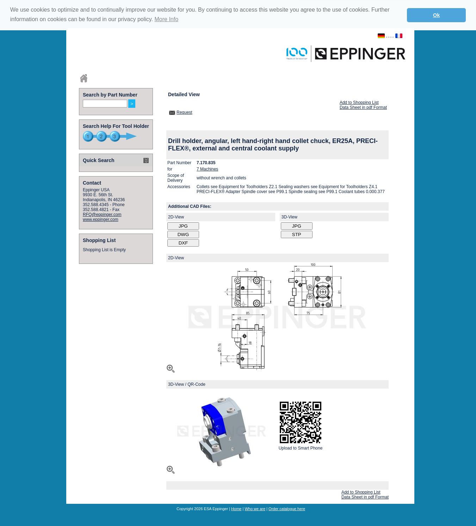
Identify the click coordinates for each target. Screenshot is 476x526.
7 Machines (207, 169)
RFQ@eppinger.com (102, 214)
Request (184, 112)
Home (236, 509)
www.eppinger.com (100, 219)
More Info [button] (167, 19)
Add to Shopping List (359, 102)
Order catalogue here (286, 509)
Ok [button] (436, 15)
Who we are (255, 509)
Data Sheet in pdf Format (363, 107)
